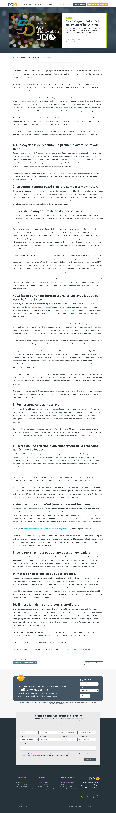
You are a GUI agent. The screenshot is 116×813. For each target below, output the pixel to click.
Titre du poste (62, 736)
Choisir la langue (11, 1)
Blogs (24, 57)
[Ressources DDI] (98, 796)
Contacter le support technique (47, 789)
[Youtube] (87, 796)
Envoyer (85, 696)
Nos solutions (39, 4)
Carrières (19, 782)
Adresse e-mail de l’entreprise (85, 680)
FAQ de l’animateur (21, 787)
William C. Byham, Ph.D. (78, 41)
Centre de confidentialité (66, 804)
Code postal (42, 736)
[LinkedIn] (82, 796)
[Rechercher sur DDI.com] (71, 4)
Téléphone (80, 729)
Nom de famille (43, 729)
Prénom (22, 729)
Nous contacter (80, 4)
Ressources (19, 57)
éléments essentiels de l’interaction (41, 307)
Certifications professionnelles (25, 789)
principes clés (69, 310)
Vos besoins (27, 4)
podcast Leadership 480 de (76, 650)
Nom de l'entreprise (83, 736)
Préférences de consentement (83, 804)
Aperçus (61, 4)
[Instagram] (93, 796)
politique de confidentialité (84, 702)
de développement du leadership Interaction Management (45, 529)
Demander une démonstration (97, 4)
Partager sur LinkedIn (94, 663)
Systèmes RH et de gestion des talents (25, 663)
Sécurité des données (22, 784)
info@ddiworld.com (43, 787)
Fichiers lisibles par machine (91, 806)
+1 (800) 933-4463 (65, 723)
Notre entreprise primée (66, 786)
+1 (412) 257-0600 (43, 784)
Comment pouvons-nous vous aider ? (30, 744)
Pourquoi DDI (51, 4)
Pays (81, 687)
